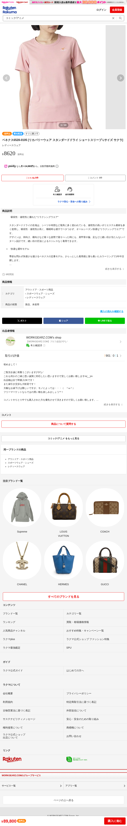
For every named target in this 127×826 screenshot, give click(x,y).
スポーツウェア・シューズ (41, 293)
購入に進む (115, 820)
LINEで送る (105, 320)
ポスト (22, 320)
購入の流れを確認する (111, 311)
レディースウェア (11, 145)
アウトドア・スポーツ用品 (39, 289)
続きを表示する (114, 269)
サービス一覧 (9, 785)
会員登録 (117, 9)
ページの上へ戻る (64, 800)
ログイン (101, 9)
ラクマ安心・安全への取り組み (74, 201)
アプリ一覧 (71, 785)
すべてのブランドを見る (63, 596)
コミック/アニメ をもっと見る (63, 438)
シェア (63, 320)
